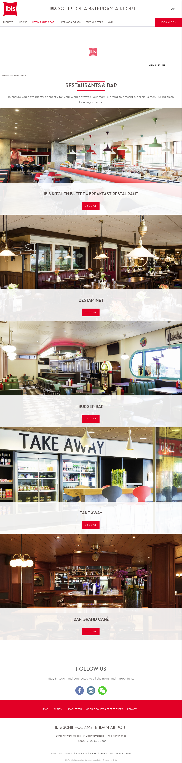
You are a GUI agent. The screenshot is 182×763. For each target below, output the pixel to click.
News (45, 709)
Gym (110, 22)
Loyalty (57, 709)
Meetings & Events (70, 22)
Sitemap (69, 753)
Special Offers (94, 22)
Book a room (168, 22)
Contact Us (81, 753)
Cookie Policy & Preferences (104, 709)
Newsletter (74, 709)
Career (93, 753)
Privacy (132, 709)
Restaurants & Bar (43, 22)
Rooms (23, 22)
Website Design (123, 753)
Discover (91, 206)
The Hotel (8, 22)
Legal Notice (106, 753)
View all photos (157, 65)
